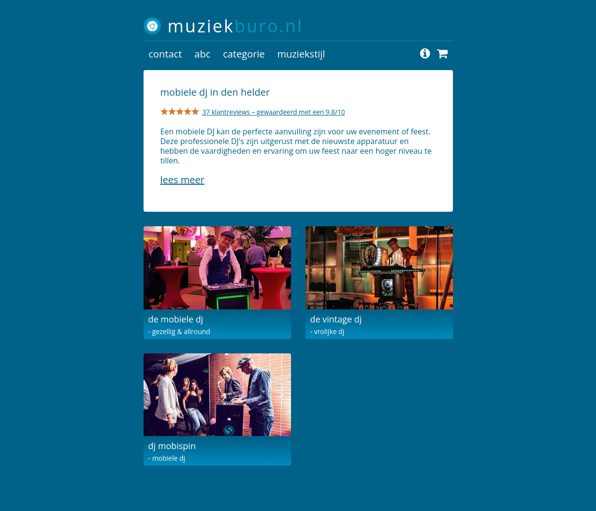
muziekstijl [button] (301, 53)
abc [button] (202, 53)
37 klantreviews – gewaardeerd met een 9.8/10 (274, 112)
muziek (236, 26)
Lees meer (182, 179)
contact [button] (165, 53)
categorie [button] (243, 53)
